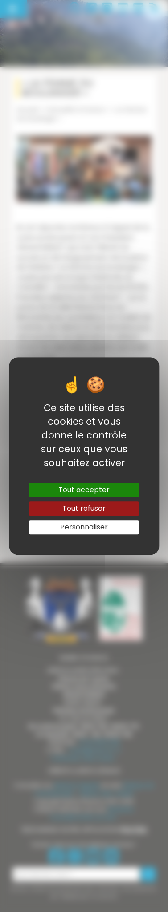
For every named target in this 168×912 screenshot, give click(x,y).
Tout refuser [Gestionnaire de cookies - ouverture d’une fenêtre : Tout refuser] (84, 508)
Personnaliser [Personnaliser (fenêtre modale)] (84, 527)
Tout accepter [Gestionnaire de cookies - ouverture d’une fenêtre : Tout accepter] (84, 490)
